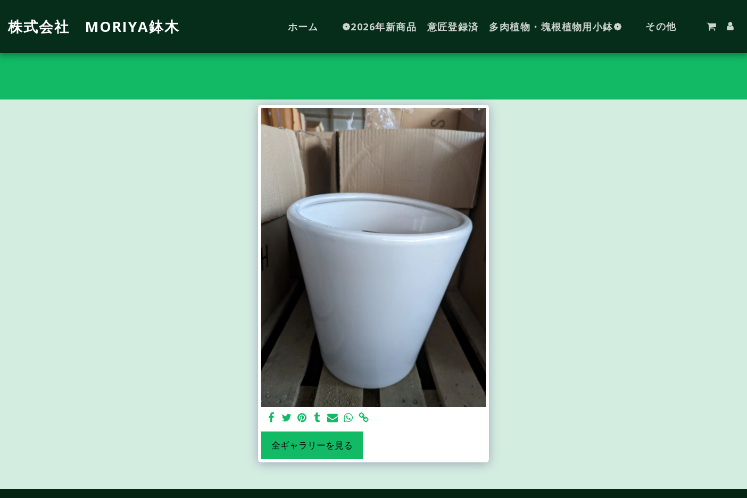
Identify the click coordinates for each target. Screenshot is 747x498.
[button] (711, 26)
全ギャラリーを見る (312, 445)
